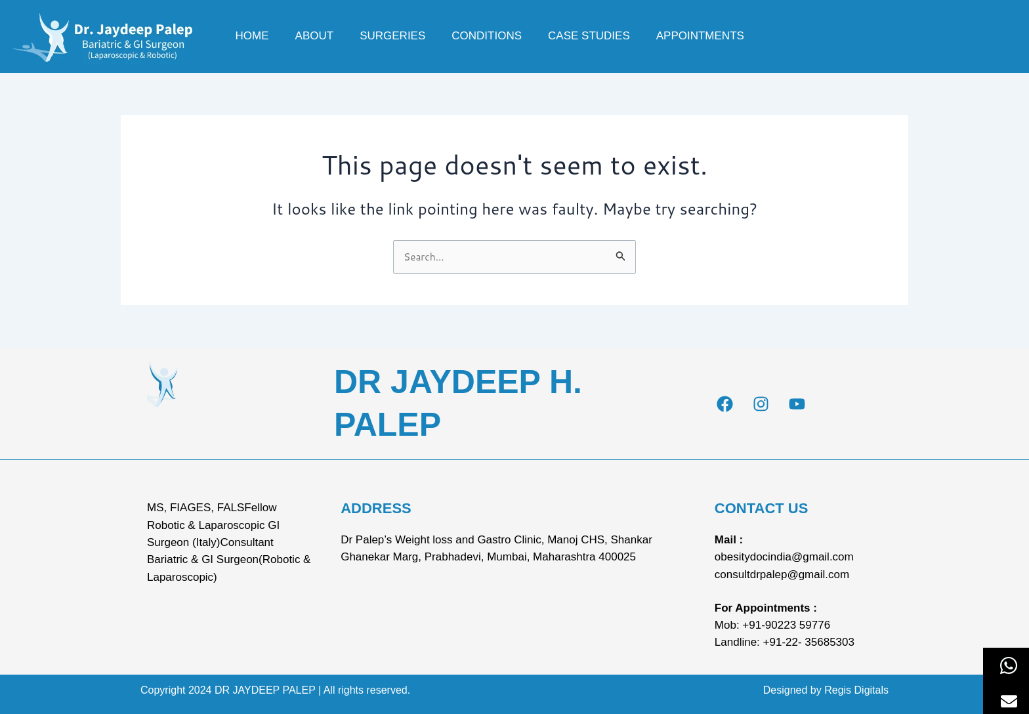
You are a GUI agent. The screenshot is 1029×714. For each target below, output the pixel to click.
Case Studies (589, 36)
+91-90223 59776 (786, 625)
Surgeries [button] (392, 36)
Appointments (700, 36)
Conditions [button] (487, 36)
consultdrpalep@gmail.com (782, 574)
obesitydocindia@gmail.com (784, 557)
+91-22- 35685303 (808, 642)
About (314, 36)
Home (252, 36)
